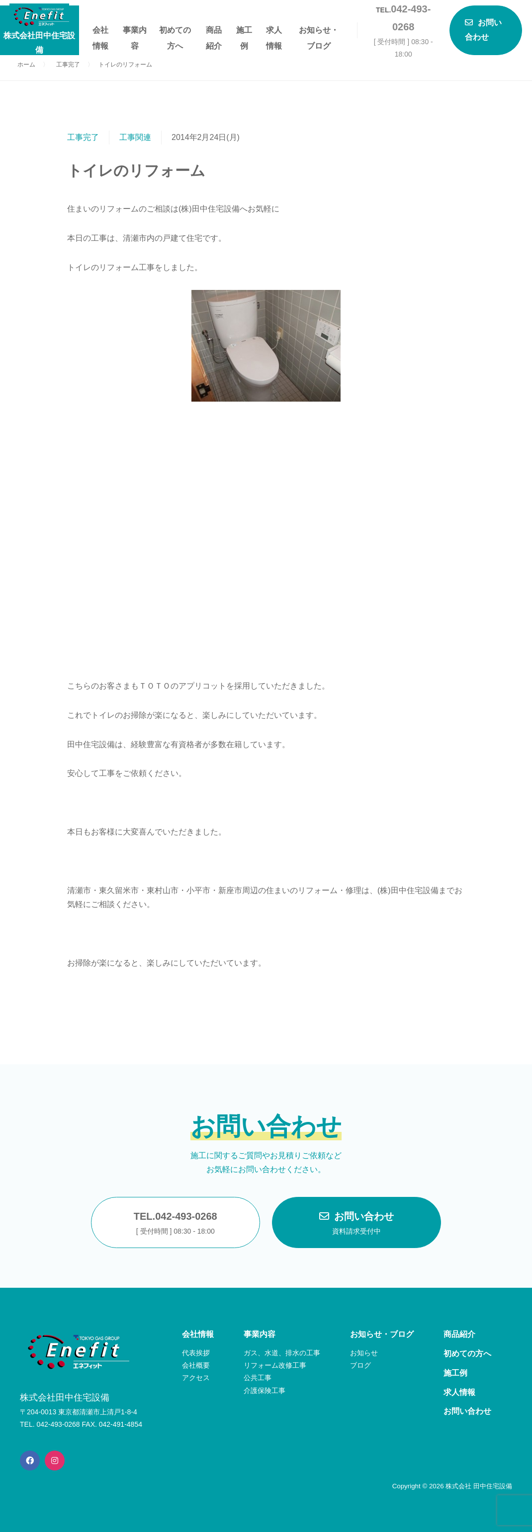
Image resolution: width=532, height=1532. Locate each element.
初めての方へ (175, 32)
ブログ (360, 1365)
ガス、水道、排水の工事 (282, 1353)
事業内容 (135, 32)
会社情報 (100, 32)
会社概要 (196, 1365)
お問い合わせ (356, 1224)
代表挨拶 (196, 1353)
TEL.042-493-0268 (175, 1224)
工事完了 (83, 137)
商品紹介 (214, 32)
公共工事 (257, 1378)
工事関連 (135, 137)
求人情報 (274, 32)
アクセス (196, 1378)
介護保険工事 (264, 1390)
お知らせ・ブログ (319, 32)
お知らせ (364, 1353)
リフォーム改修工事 (275, 1365)
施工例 (244, 32)
